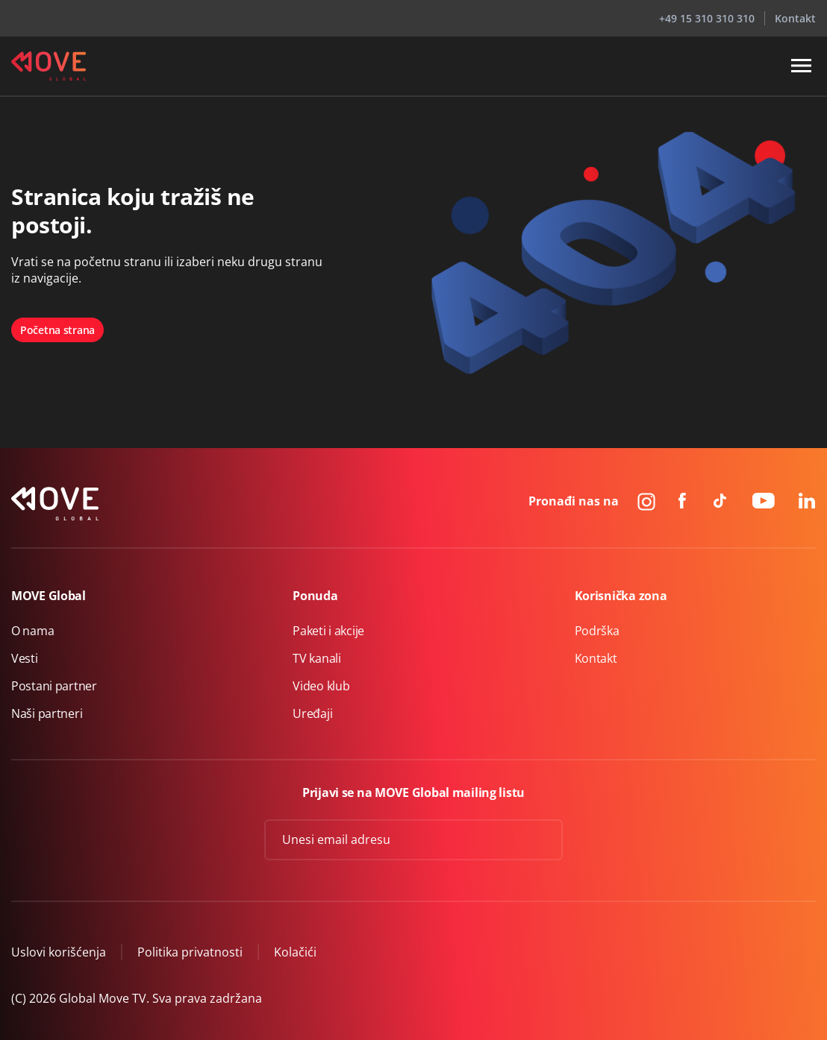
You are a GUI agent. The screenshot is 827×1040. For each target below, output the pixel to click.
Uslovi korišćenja (58, 952)
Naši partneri (46, 713)
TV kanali (316, 658)
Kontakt (795, 18)
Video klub (321, 686)
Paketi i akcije (328, 631)
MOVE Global (48, 595)
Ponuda (315, 595)
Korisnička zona (621, 595)
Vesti (24, 658)
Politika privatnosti (190, 952)
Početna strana (57, 330)
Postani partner (54, 686)
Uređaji (312, 713)
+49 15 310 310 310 (707, 18)
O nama (32, 631)
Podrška (597, 631)
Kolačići (295, 952)
